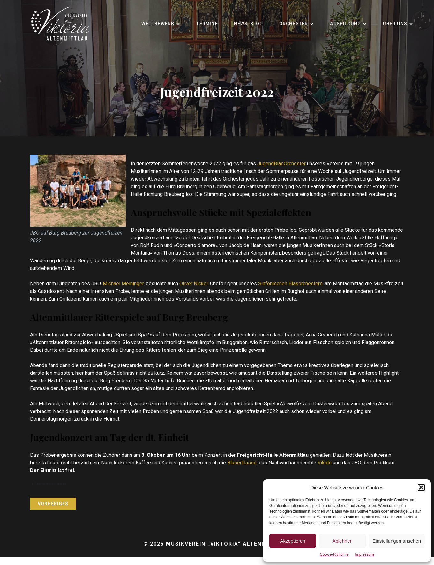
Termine (207, 23)
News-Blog (248, 23)
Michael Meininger (123, 284)
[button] (421, 487)
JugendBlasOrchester (281, 164)
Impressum (364, 554)
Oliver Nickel (193, 284)
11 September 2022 (48, 483)
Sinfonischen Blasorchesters (290, 284)
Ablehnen (342, 541)
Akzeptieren (292, 541)
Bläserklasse (242, 463)
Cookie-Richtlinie (334, 554)
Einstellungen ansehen (396, 541)
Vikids (325, 463)
